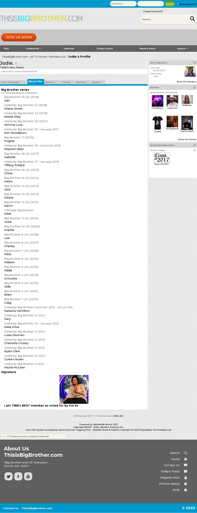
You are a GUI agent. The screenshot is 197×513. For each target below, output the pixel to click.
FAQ (6, 48)
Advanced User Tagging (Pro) (74, 429)
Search (182, 48)
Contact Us (172, 465)
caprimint (172, 108)
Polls (176, 490)
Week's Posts (147, 48)
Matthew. (187, 105)
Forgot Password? (153, 11)
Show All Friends (187, 139)
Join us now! (19, 37)
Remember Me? (187, 4)
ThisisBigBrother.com (37, 508)
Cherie (157, 131)
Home (175, 459)
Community (34, 48)
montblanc (157, 108)
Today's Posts (104, 48)
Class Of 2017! (161, 164)
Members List (57, 56)
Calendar (68, 48)
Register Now (170, 477)
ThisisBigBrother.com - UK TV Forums (24, 56)
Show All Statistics (186, 81)
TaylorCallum (187, 131)
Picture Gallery (169, 483)
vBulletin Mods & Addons (106, 429)
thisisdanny (172, 128)
